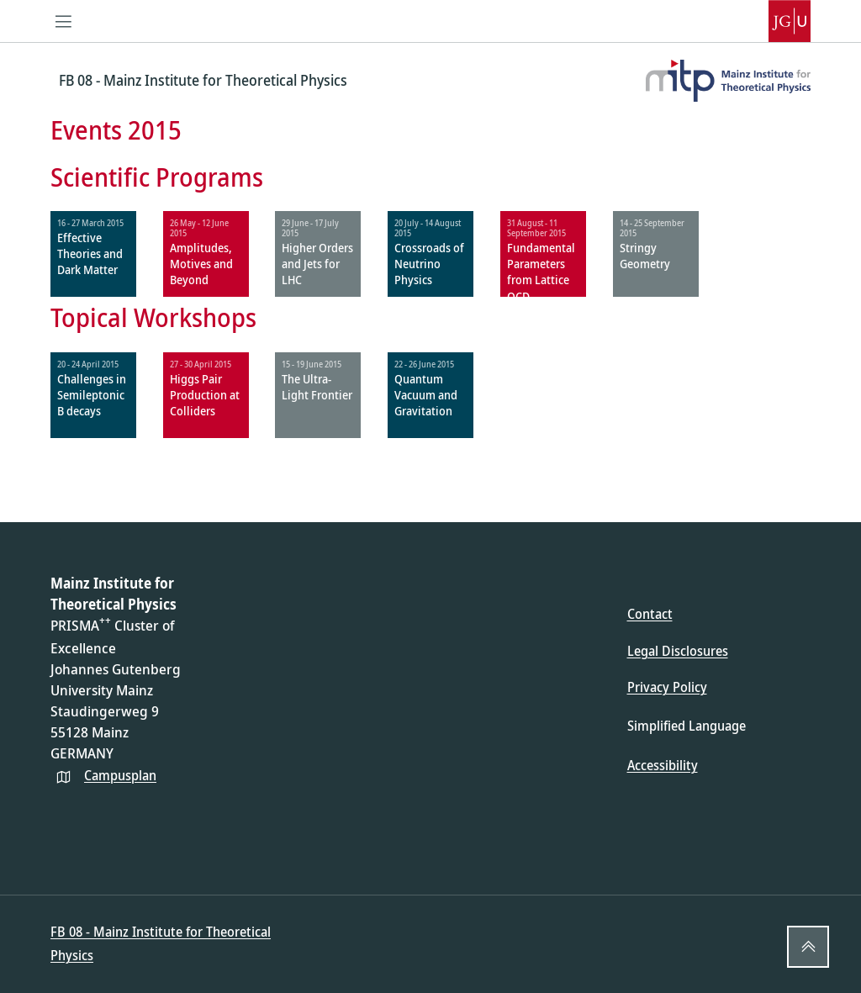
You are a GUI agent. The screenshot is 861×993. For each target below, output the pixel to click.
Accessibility (662, 765)
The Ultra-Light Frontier (317, 387)
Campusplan (120, 775)
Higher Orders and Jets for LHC (317, 264)
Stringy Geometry (645, 256)
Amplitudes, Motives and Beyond (201, 264)
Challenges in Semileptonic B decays (91, 395)
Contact (650, 614)
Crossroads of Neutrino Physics (429, 264)
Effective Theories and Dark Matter (90, 253)
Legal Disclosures (677, 651)
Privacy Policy (667, 687)
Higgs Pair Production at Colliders (205, 395)
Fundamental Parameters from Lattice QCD (541, 272)
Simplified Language (686, 725)
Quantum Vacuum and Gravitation (425, 395)
